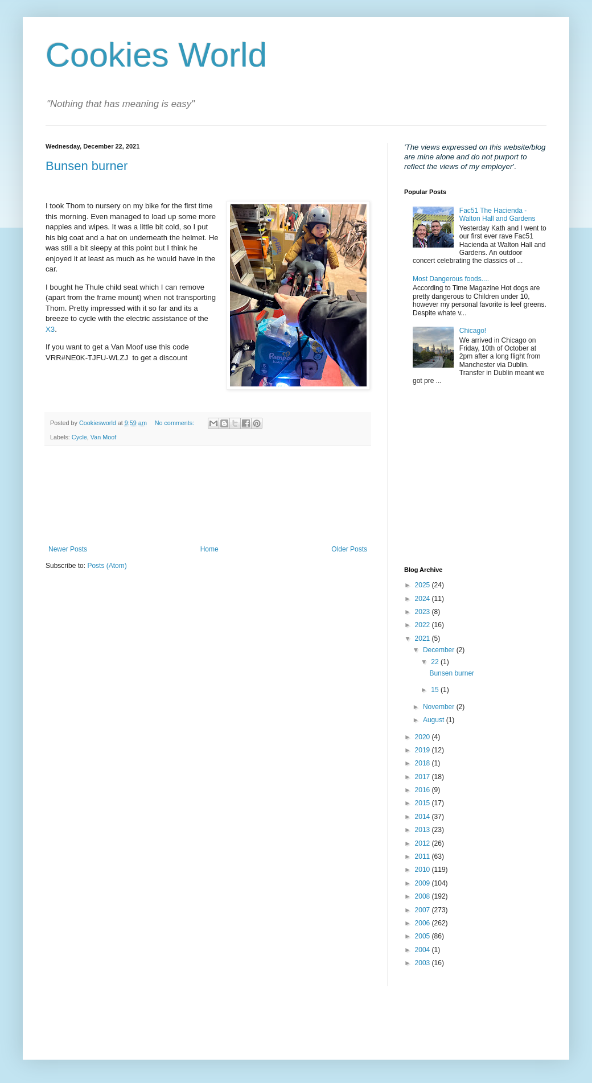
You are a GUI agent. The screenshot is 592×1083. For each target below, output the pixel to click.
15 (436, 690)
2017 (423, 777)
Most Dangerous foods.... (451, 279)
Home (209, 549)
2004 (423, 950)
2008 (423, 896)
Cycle (79, 437)
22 (436, 662)
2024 (423, 599)
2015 (423, 803)
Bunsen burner (87, 166)
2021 (423, 639)
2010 (423, 870)
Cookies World (156, 55)
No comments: (175, 422)
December (440, 650)
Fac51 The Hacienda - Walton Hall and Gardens (497, 215)
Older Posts (349, 549)
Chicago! (472, 331)
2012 (423, 843)
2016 (423, 790)
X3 (50, 329)
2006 (423, 923)
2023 (423, 612)
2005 (423, 936)
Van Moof (103, 437)
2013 (423, 830)
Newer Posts (67, 549)
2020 (423, 737)
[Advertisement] (208, 495)
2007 (423, 910)
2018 (423, 763)
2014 (423, 817)
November (440, 707)
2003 (423, 963)
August (434, 720)
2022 (423, 625)
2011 (423, 856)
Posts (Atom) (106, 566)
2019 (423, 750)
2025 (423, 585)
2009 (423, 883)
